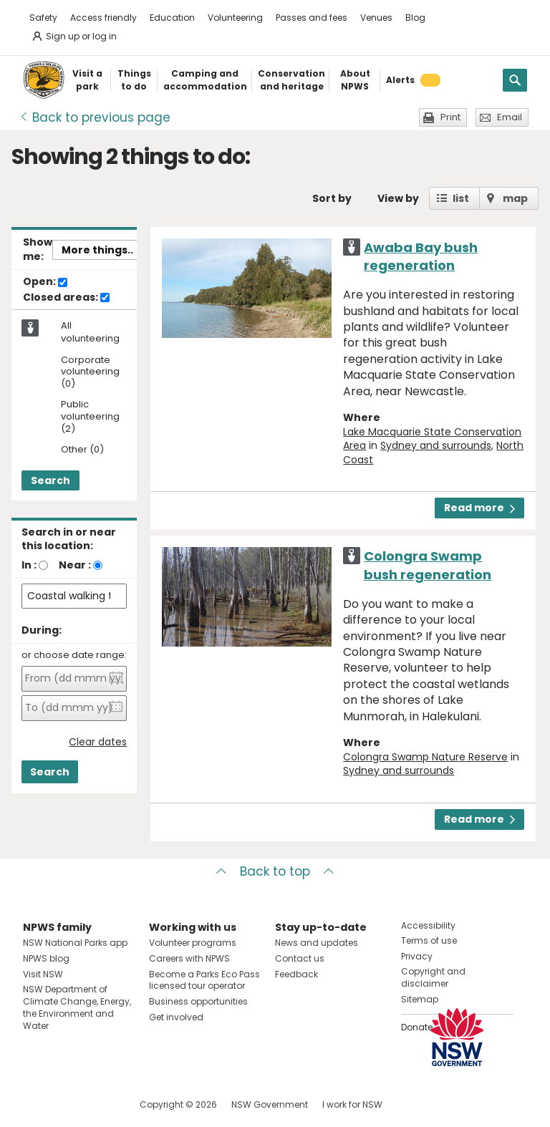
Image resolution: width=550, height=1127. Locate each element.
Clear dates (98, 742)
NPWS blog (46, 958)
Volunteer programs (192, 943)
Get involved (176, 1017)
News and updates (316, 943)
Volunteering (235, 17)
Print (450, 117)
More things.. (97, 250)
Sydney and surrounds (435, 445)
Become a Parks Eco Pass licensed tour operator (204, 980)
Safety (43, 17)
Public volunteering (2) (90, 417)
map (515, 198)
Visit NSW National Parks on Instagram (67, 1104)
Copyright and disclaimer (433, 977)
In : (29, 565)
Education (172, 17)
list (461, 198)
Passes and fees (311, 17)
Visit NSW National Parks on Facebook (36, 1104)
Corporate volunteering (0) (90, 372)
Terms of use (429, 940)
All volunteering (90, 332)
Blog (415, 17)
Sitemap (419, 999)
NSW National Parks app (75, 943)
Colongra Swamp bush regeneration (427, 565)
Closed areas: (66, 297)
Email (509, 117)
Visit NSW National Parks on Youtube (98, 1104)
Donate (417, 1027)
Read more (479, 507)
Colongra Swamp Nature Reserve (425, 757)
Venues (376, 17)
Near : (75, 565)
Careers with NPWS (189, 958)
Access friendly (103, 17)
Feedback (296, 974)
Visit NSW (43, 974)
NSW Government (269, 1104)
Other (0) (82, 450)
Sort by (332, 198)
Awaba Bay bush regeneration (421, 256)
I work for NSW (352, 1104)
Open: (45, 282)
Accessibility (428, 925)
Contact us (299, 958)
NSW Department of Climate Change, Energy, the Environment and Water (77, 1007)
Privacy (417, 956)
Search (50, 480)
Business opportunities (198, 1001)
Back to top (275, 871)
